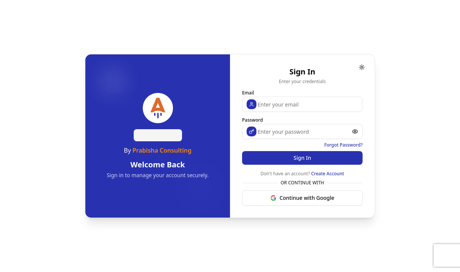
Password (252, 120)
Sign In (302, 157)
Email (248, 93)
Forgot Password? (343, 145)
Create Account (327, 173)
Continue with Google (302, 197)
